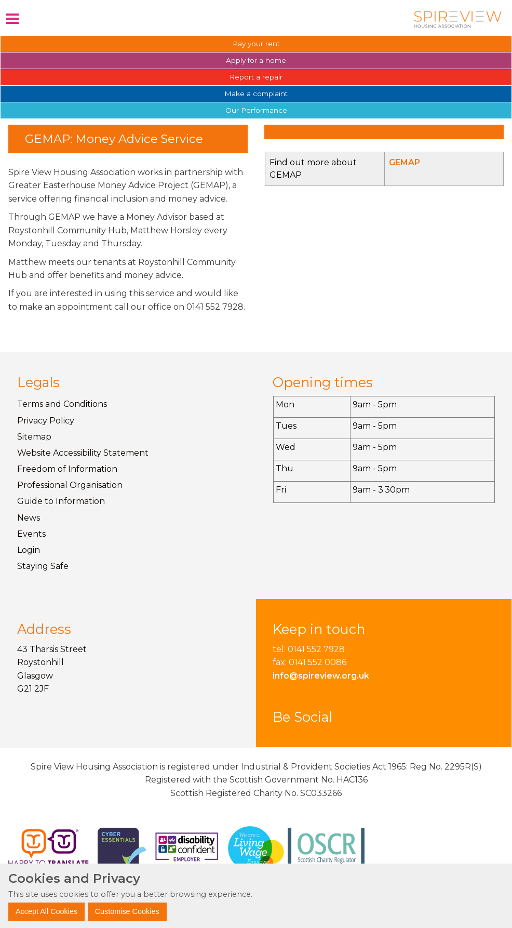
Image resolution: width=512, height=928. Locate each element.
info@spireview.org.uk (321, 676)
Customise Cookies (127, 911)
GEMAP (404, 162)
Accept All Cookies (46, 911)
